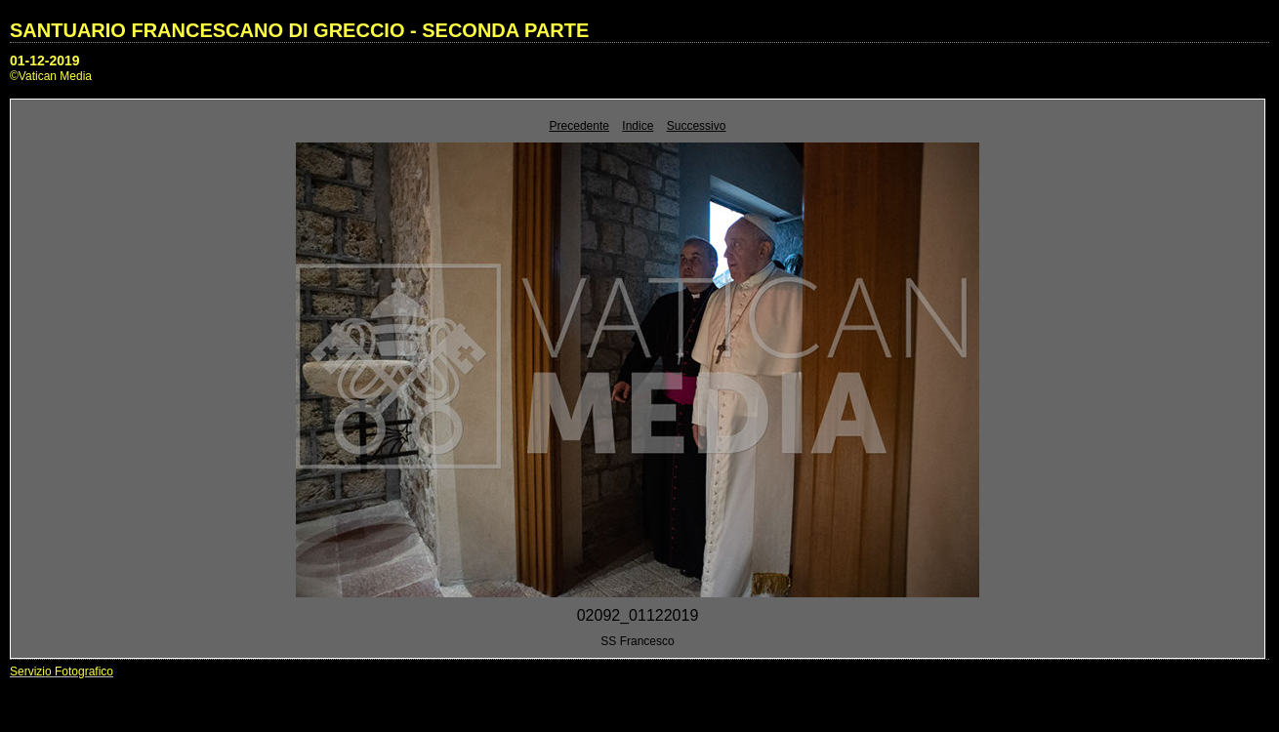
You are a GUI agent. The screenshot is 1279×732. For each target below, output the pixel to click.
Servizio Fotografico (61, 671)
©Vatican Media (51, 76)
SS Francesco (637, 641)
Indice (637, 126)
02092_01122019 (638, 615)
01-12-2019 (45, 60)
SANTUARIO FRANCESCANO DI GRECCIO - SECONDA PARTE (299, 30)
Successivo (696, 126)
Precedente (579, 126)
